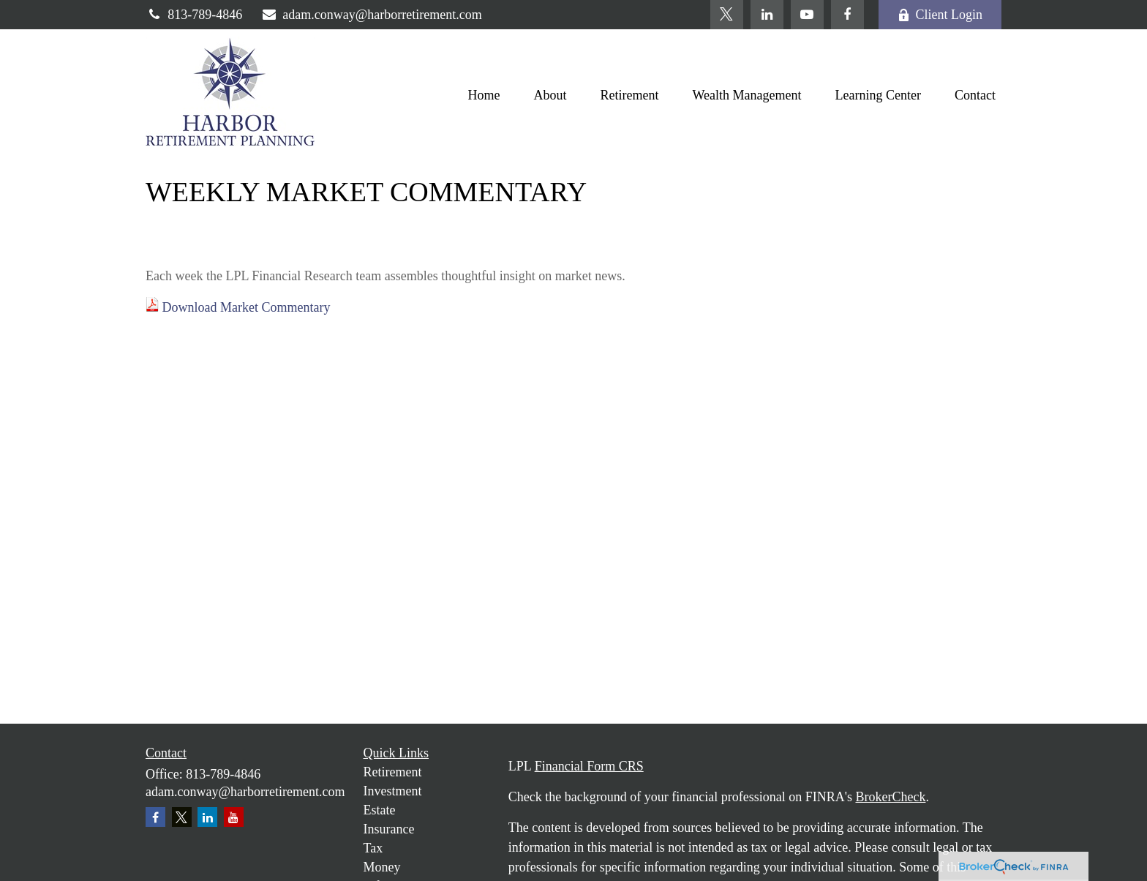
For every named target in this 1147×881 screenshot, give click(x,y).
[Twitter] (726, 14)
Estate (380, 810)
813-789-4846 (194, 14)
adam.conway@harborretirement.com (371, 14)
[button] (484, 95)
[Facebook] (847, 14)
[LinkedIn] (767, 14)
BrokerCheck (890, 797)
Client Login (940, 14)
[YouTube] (807, 14)
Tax (373, 848)
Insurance (389, 829)
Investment (393, 791)
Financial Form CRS (589, 766)
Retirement (393, 772)
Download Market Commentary (246, 307)
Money (382, 867)
